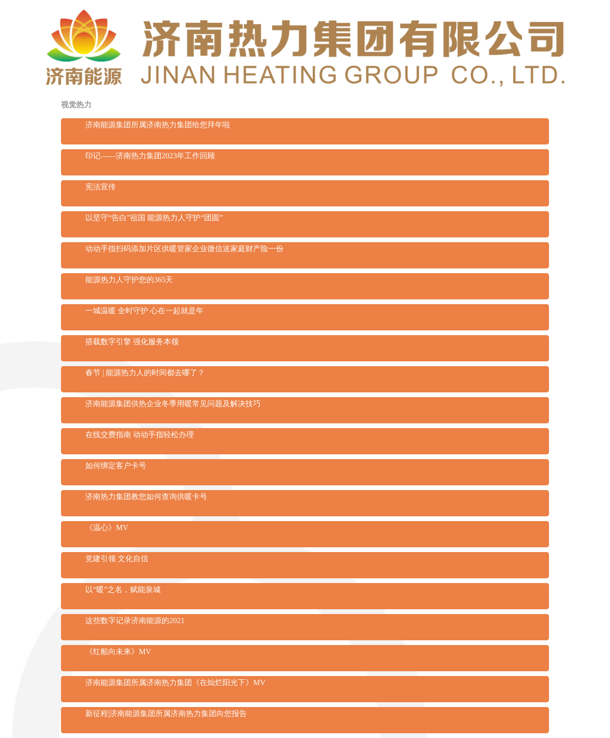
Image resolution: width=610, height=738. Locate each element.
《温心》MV (106, 527)
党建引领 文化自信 (116, 558)
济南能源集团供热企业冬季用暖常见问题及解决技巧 (173, 404)
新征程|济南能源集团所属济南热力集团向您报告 (166, 713)
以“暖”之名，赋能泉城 (123, 589)
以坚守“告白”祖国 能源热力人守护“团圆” (154, 218)
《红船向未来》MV (118, 651)
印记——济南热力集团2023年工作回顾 (150, 156)
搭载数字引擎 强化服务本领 (132, 342)
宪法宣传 (100, 187)
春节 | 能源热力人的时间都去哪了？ (145, 373)
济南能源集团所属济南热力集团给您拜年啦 (157, 125)
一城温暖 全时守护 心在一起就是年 (144, 311)
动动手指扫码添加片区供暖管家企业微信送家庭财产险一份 (184, 249)
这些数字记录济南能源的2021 (134, 620)
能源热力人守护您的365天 (129, 280)
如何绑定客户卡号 (115, 465)
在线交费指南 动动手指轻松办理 (139, 434)
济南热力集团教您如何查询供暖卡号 (146, 496)
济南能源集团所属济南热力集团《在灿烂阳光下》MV (175, 682)
